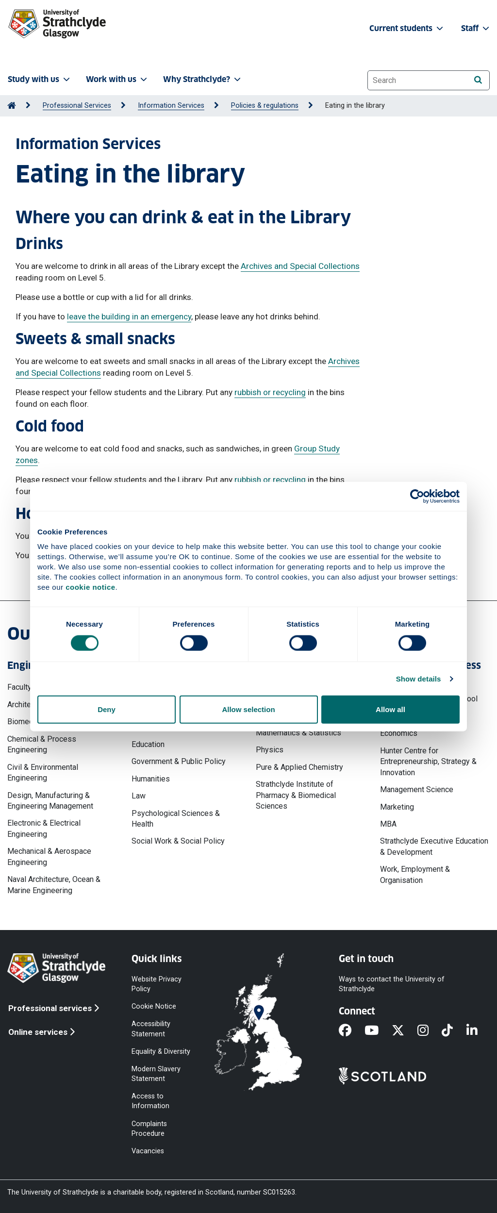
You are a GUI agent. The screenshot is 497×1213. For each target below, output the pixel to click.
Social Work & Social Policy (178, 841)
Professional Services (77, 105)
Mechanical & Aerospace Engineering (49, 856)
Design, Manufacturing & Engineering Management (50, 801)
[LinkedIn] (478, 1031)
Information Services (171, 105)
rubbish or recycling (270, 392)
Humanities (151, 778)
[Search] (478, 79)
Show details (418, 678)
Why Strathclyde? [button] (203, 79)
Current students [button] (407, 28)
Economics (398, 733)
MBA (388, 824)
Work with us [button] (117, 79)
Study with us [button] (40, 79)
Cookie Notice (154, 1006)
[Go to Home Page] (11, 105)
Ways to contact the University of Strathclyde (392, 984)
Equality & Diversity (161, 1051)
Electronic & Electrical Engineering (44, 828)
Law (139, 795)
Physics (269, 749)
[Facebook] (351, 1031)
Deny (107, 709)
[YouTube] (378, 1031)
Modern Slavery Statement (156, 1073)
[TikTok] (454, 1031)
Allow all (390, 709)
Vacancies (148, 1151)
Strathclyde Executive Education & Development (434, 846)
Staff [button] (476, 28)
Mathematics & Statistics (298, 732)
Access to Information (150, 1101)
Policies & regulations (264, 105)
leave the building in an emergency (129, 316)
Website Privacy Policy (157, 984)
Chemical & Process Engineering (41, 744)
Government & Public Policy (179, 761)
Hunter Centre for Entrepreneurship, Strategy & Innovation (428, 761)
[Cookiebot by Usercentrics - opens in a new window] (417, 496)
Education (148, 744)
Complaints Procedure (149, 1128)
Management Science (416, 789)
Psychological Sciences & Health (176, 819)
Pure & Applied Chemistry (299, 767)
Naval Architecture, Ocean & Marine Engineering (53, 885)
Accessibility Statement (151, 1029)
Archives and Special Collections (300, 266)
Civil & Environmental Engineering (42, 772)
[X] (404, 1031)
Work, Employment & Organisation (415, 874)
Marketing (397, 807)
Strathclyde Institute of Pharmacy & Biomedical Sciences (296, 795)
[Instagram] (429, 1031)
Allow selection (248, 709)
